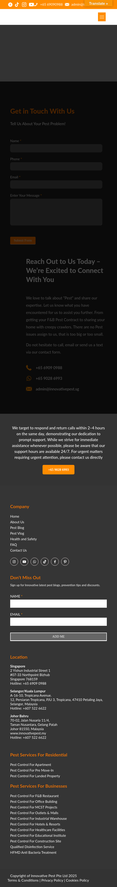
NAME (16, 596)
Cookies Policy (77, 880)
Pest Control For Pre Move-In (32, 770)
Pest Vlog (17, 533)
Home (14, 516)
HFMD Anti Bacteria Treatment (33, 852)
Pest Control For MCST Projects (33, 807)
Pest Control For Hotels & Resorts (35, 824)
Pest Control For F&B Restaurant (34, 796)
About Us (17, 522)
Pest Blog (17, 528)
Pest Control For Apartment (30, 765)
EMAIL (16, 614)
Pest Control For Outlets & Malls (34, 813)
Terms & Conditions (23, 880)
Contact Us (18, 550)
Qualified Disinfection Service (32, 847)
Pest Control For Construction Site (35, 841)
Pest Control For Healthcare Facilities (37, 830)
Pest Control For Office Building (33, 801)
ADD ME (58, 636)
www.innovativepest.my (28, 733)
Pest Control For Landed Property (35, 776)
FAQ (13, 545)
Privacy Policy (52, 880)
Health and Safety (23, 539)
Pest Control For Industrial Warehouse (38, 818)
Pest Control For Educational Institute (38, 835)
